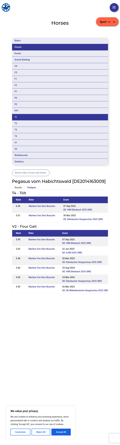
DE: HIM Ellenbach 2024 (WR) (76, 271)
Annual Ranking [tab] (22, 59)
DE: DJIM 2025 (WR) (72, 252)
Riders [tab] (18, 40)
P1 (16, 91)
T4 (16, 136)
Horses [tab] (18, 47)
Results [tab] (18, 187)
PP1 (17, 110)
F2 (16, 85)
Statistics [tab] (19, 161)
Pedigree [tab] (31, 187)
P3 (16, 104)
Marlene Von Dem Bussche (42, 206)
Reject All (40, 432)
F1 (16, 79)
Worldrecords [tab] (21, 155)
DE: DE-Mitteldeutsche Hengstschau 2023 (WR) (85, 290)
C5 (16, 72)
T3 (16, 130)
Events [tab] (18, 53)
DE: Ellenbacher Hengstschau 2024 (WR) (82, 281)
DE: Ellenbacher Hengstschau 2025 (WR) (83, 219)
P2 (16, 98)
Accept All (61, 432)
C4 (16, 66)
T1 (16, 117)
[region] (40, 422)
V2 (16, 149)
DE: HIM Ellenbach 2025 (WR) (77, 209)
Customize (20, 432)
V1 (16, 142)
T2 (16, 123)
